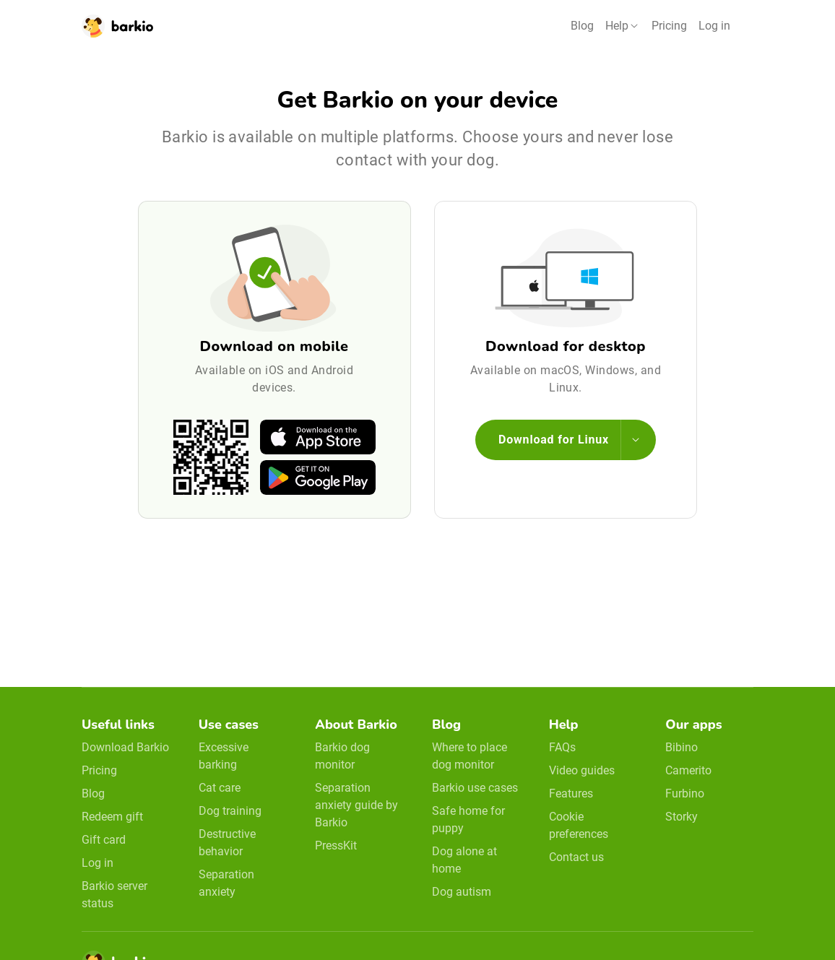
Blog (582, 26)
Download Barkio (125, 747)
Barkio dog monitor (342, 755)
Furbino (684, 793)
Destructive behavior (227, 842)
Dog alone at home (464, 859)
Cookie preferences (578, 825)
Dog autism (461, 892)
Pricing (669, 26)
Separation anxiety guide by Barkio (356, 805)
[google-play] (318, 477)
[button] (622, 26)
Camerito (688, 770)
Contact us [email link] (576, 857)
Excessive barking (223, 755)
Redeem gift (112, 816)
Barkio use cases (475, 788)
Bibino (681, 747)
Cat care (220, 788)
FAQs (562, 747)
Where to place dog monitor (469, 755)
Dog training (230, 811)
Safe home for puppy (468, 819)
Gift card (104, 840)
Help (616, 26)
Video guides (582, 770)
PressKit (336, 845)
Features (571, 793)
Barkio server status (114, 894)
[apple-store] (318, 437)
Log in (714, 26)
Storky (681, 816)
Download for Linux (553, 439)
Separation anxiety (226, 883)
